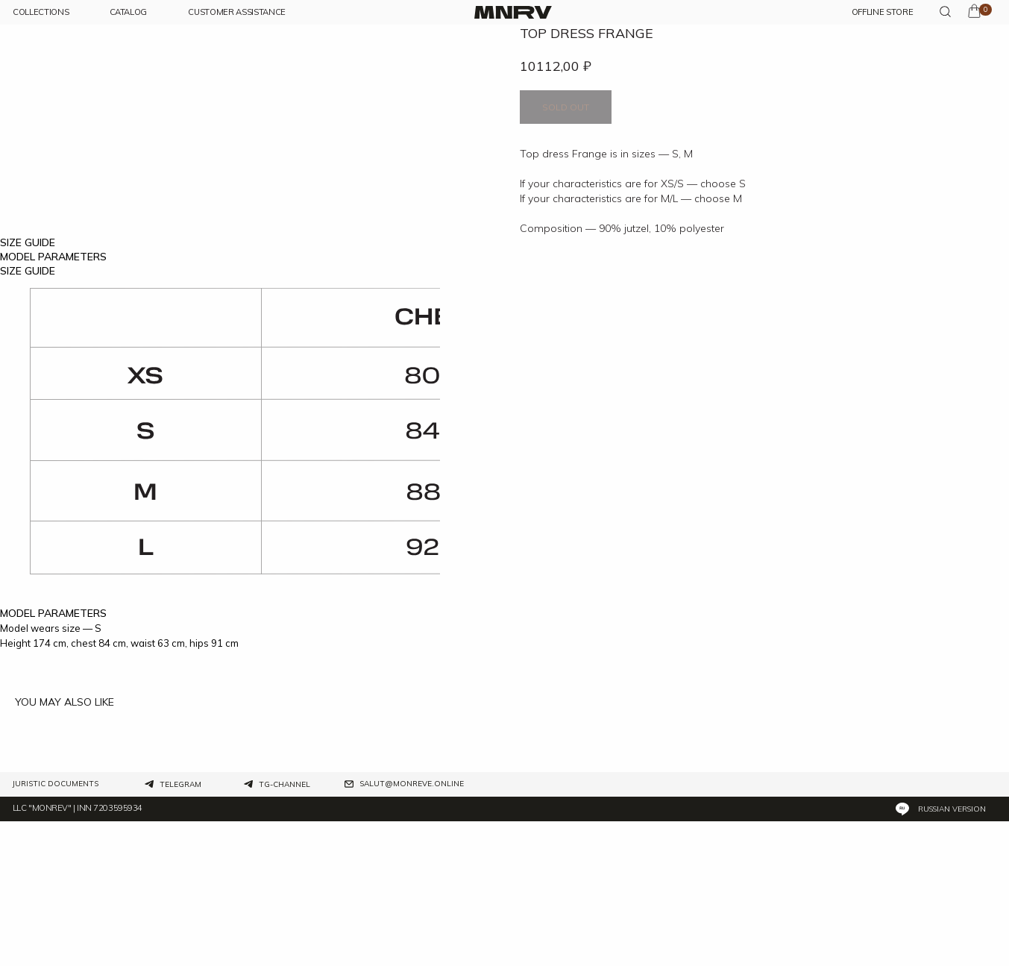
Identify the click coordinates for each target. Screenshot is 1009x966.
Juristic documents (55, 929)
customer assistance (237, 12)
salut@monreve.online (411, 929)
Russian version (952, 954)
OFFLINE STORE (883, 12)
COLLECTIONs (41, 12)
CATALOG (129, 12)
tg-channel (284, 930)
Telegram (180, 930)
